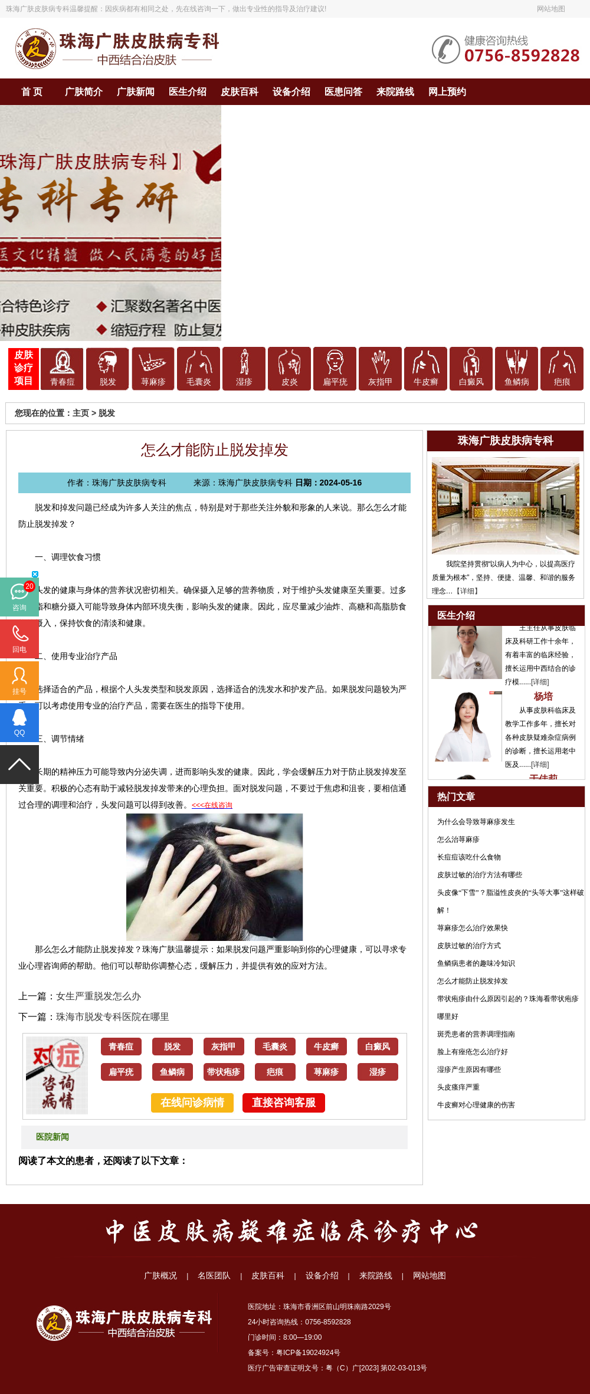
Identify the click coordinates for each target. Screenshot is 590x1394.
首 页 (31, 92)
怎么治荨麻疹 (458, 839)
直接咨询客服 (284, 1102)
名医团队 (214, 1275)
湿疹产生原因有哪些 (469, 1069)
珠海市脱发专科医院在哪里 (112, 1017)
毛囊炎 (198, 382)
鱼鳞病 (516, 382)
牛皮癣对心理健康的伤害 (476, 1105)
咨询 (19, 607)
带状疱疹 (223, 1072)
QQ (19, 733)
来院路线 (395, 92)
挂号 (19, 691)
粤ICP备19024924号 (308, 1353)
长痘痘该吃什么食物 (469, 857)
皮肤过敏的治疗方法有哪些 (479, 875)
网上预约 (447, 92)
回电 (19, 649)
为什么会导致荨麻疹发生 (476, 822)
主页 (81, 413)
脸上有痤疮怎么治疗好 (472, 1052)
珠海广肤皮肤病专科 (38, 9)
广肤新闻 (136, 92)
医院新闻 (52, 1137)
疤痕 (562, 382)
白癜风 (471, 382)
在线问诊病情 (192, 1102)
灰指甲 (380, 382)
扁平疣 (335, 382)
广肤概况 (160, 1275)
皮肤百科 (239, 92)
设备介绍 (291, 92)
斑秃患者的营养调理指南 (476, 1034)
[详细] (540, 686)
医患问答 (343, 92)
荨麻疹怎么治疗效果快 (472, 928)
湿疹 (244, 382)
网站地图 (551, 9)
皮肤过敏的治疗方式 (469, 946)
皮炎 (289, 382)
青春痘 (62, 382)
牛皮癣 (426, 382)
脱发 (108, 382)
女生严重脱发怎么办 (98, 996)
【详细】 (467, 591)
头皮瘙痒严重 (458, 1087)
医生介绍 (187, 92)
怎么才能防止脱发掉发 (472, 981)
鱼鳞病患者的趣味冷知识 (476, 963)
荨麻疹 (153, 382)
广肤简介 (84, 92)
